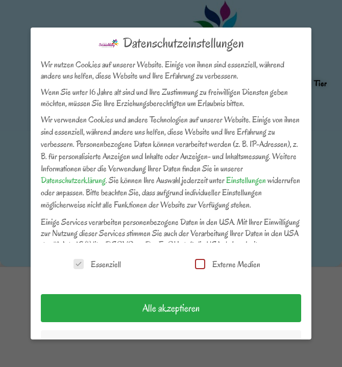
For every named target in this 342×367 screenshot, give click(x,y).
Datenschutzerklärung (73, 180)
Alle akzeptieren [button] (171, 308)
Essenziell (97, 264)
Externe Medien (227, 264)
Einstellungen (246, 180)
